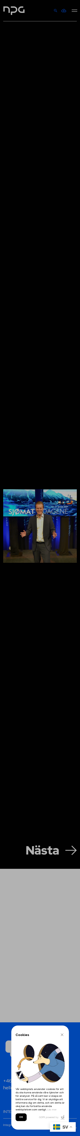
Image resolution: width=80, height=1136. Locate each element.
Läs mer (52, 1109)
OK (21, 1117)
